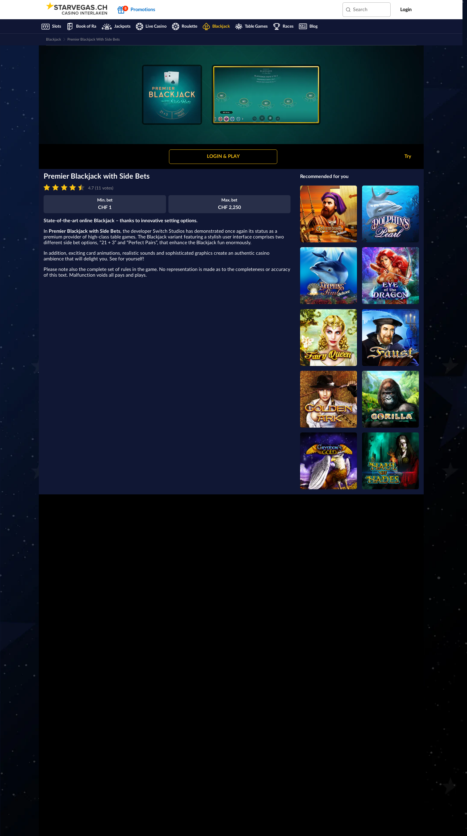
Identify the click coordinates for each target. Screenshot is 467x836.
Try (407, 156)
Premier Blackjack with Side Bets (93, 39)
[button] (223, 156)
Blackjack (53, 39)
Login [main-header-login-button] (406, 9)
